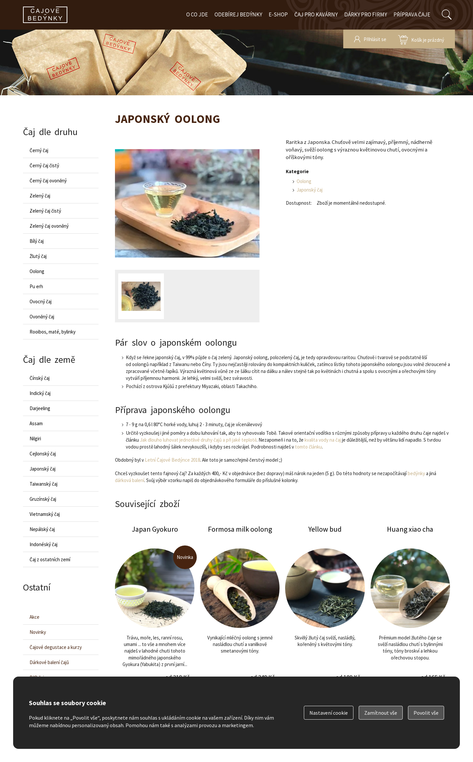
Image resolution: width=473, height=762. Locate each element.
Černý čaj (39, 150)
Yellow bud (325, 609)
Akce (34, 617)
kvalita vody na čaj (322, 440)
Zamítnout (380, 712)
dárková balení (129, 480)
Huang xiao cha (410, 609)
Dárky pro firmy (365, 14)
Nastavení (328, 712)
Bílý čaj (37, 241)
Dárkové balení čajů (49, 662)
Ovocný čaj (41, 301)
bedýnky (416, 473)
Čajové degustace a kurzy (56, 647)
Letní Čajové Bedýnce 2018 (172, 460)
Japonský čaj (310, 190)
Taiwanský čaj (43, 484)
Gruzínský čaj (43, 499)
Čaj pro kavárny (316, 14)
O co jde (197, 14)
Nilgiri (35, 438)
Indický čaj (40, 393)
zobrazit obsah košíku (421, 39)
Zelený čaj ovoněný (49, 226)
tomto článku (308, 447)
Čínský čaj (40, 378)
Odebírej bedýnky (238, 14)
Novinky (38, 632)
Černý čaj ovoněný (48, 180)
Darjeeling (40, 408)
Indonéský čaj (43, 544)
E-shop (278, 14)
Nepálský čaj (42, 529)
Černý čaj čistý (44, 165)
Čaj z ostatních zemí (50, 559)
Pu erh (36, 286)
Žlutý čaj (38, 256)
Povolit (426, 712)
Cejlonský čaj (43, 453)
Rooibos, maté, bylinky (53, 332)
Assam (36, 423)
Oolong (304, 181)
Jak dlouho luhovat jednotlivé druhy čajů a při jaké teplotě (198, 440)
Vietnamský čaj (45, 514)
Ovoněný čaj (42, 316)
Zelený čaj (40, 196)
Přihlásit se (375, 39)
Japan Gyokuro (154, 609)
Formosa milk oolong (240, 609)
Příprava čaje (412, 14)
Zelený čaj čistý (45, 211)
